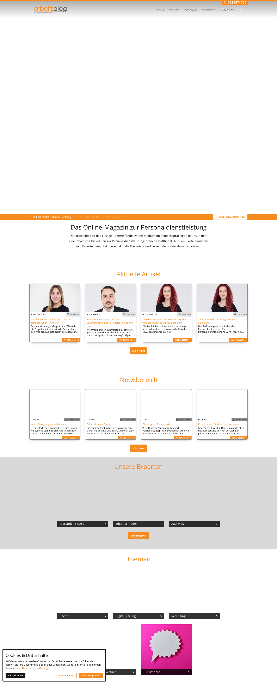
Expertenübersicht (87, 217)
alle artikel (138, 351)
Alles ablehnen (66, 675)
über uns (227, 9)
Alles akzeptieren (91, 675)
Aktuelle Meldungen (62, 217)
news (160, 9)
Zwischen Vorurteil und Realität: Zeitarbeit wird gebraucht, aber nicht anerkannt (164, 321)
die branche (39, 314)
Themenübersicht (110, 217)
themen (174, 9)
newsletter (209, 9)
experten (190, 9)
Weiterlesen (70, 339)
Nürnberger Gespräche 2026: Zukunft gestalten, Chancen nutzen (50, 321)
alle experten (138, 535)
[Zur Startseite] (50, 10)
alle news (138, 448)
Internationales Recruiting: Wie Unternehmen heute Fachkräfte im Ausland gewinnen (110, 322)
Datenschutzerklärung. (35, 668)
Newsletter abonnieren (230, 216)
